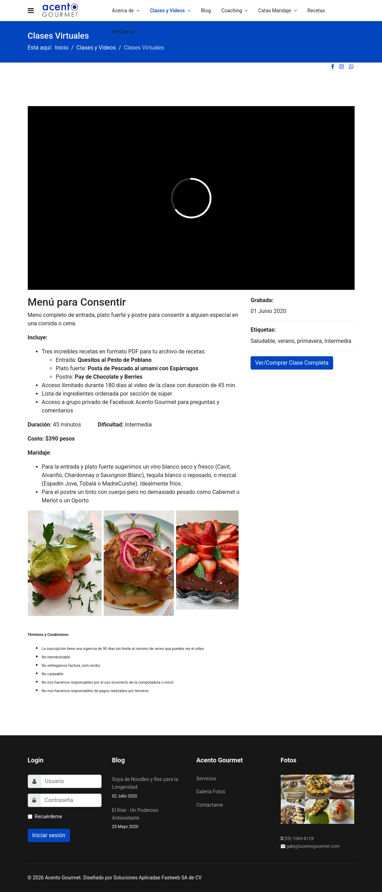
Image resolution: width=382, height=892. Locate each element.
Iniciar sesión (48, 835)
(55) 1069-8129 (299, 838)
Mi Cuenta (123, 31)
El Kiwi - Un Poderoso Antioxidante (149, 819)
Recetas (316, 10)
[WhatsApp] (351, 66)
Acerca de (123, 10)
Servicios (206, 778)
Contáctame (209, 805)
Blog (206, 10)
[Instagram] (341, 66)
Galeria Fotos (210, 791)
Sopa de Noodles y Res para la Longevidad (149, 788)
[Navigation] (31, 10)
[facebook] (332, 66)
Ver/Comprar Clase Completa (292, 362)
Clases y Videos (167, 10)
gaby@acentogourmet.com (313, 846)
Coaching (231, 10)
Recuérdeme (48, 816)
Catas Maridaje (274, 10)
